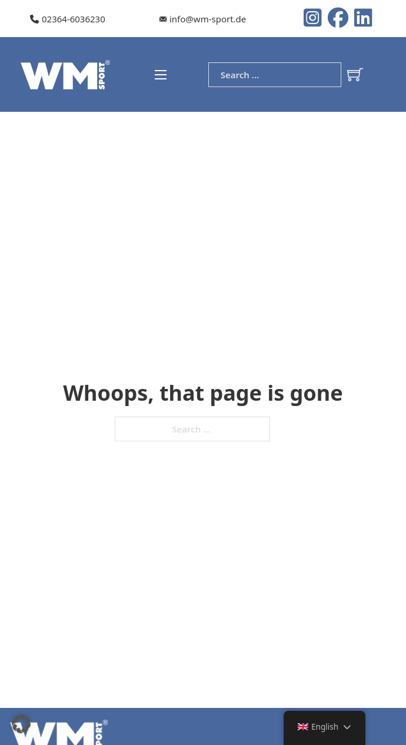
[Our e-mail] (202, 19)
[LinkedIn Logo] (363, 19)
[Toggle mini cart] (355, 74)
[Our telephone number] (67, 19)
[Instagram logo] (316, 19)
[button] (21, 724)
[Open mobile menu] (161, 74)
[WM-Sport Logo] (67, 73)
